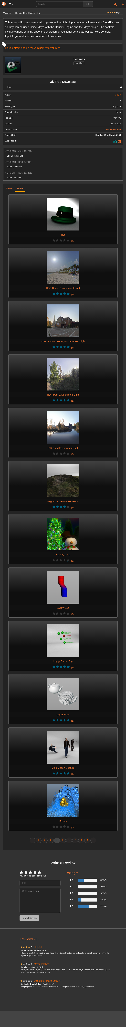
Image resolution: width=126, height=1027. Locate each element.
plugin (40, 47)
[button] (11, 4)
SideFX (118, 95)
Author (20, 188)
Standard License (113, 129)
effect (17, 47)
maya (33, 47)
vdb (47, 47)
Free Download (63, 82)
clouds (9, 47)
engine (25, 47)
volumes (55, 47)
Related (9, 188)
